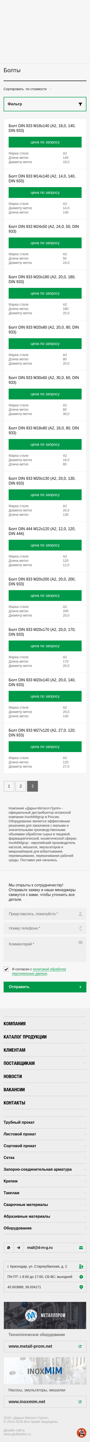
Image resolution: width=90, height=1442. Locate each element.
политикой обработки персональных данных (39, 971)
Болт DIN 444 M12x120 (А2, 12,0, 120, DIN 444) (42, 531)
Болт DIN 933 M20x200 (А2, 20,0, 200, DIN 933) (42, 581)
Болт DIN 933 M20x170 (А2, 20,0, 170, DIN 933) (42, 632)
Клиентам (44, 1050)
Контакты (14, 1103)
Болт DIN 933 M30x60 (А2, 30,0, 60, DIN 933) (44, 380)
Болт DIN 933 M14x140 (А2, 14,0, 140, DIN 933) (42, 178)
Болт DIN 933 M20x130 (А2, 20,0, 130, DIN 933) (42, 480)
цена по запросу (45, 142)
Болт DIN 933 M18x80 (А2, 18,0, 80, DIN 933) (44, 430)
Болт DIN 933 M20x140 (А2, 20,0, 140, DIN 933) (42, 682)
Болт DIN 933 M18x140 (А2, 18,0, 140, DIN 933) (42, 128)
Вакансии (14, 1089)
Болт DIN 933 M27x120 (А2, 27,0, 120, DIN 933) (42, 732)
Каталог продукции (25, 1037)
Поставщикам (44, 1063)
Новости (13, 1076)
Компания (44, 1024)
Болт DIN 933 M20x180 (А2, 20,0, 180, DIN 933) (42, 279)
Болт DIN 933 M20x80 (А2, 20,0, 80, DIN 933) (44, 329)
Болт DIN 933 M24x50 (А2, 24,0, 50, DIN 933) (44, 229)
